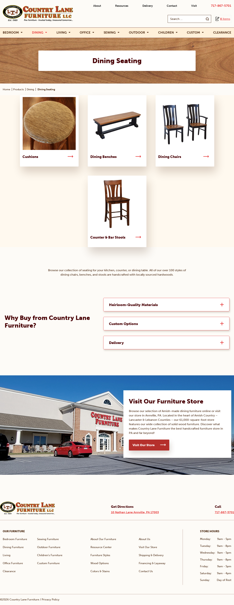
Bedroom (11, 32)
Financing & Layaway (152, 563)
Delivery (147, 5)
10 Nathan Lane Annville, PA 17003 (135, 512)
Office (85, 32)
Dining (37, 32)
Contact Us (146, 571)
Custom (193, 32)
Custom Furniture (48, 563)
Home (6, 89)
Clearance (222, 32)
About (97, 5)
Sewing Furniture (48, 539)
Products (18, 89)
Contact (172, 5)
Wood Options (99, 563)
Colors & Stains (100, 571)
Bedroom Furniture (15, 539)
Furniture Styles (100, 555)
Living (61, 32)
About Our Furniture (103, 539)
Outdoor (137, 32)
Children (166, 32)
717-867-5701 (221, 5)
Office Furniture (13, 563)
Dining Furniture (13, 547)
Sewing (110, 32)
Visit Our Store (144, 445)
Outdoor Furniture (48, 547)
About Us (144, 539)
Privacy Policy (50, 599)
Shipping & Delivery (151, 555)
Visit (194, 5)
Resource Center (101, 547)
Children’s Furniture (49, 555)
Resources (121, 5)
